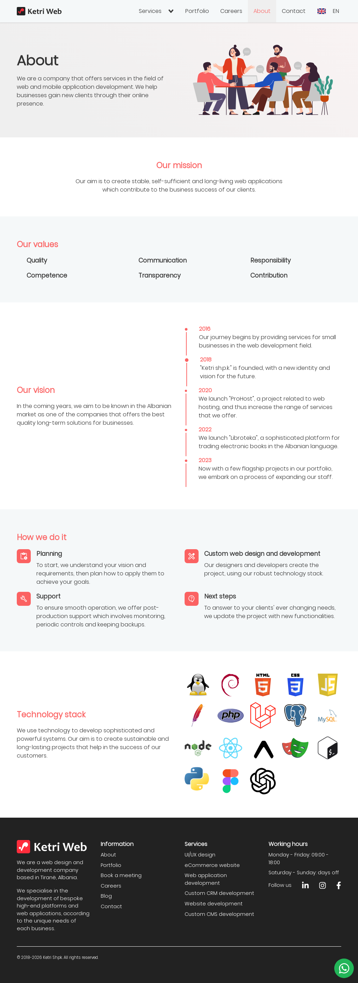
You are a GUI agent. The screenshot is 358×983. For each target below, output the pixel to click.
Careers (231, 11)
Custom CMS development (219, 914)
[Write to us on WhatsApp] (344, 968)
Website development (214, 903)
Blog (106, 895)
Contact (294, 11)
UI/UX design (200, 854)
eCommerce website (212, 865)
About (262, 11)
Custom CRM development (219, 893)
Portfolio (197, 11)
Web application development (206, 879)
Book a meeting (121, 875)
